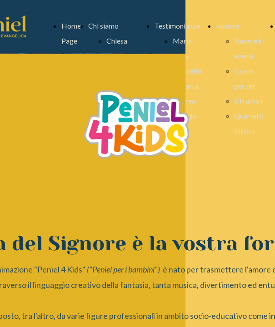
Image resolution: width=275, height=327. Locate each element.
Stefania (185, 85)
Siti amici (248, 100)
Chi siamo (103, 25)
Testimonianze (177, 25)
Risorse (227, 25)
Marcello (187, 70)
